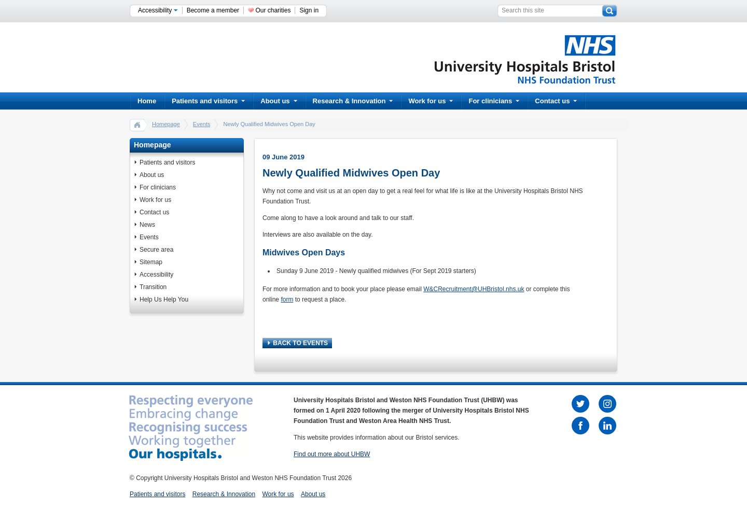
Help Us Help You (164, 299)
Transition (153, 287)
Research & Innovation (353, 101)
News (147, 224)
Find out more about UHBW (332, 454)
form (287, 299)
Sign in (309, 10)
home (137, 124)
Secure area (156, 249)
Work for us (430, 101)
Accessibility (158, 10)
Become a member (213, 10)
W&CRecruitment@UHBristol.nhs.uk (473, 289)
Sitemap (151, 262)
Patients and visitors (208, 101)
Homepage (166, 124)
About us (278, 101)
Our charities (272, 10)
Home (146, 101)
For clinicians (493, 101)
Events (202, 124)
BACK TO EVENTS (298, 343)
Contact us (556, 101)
